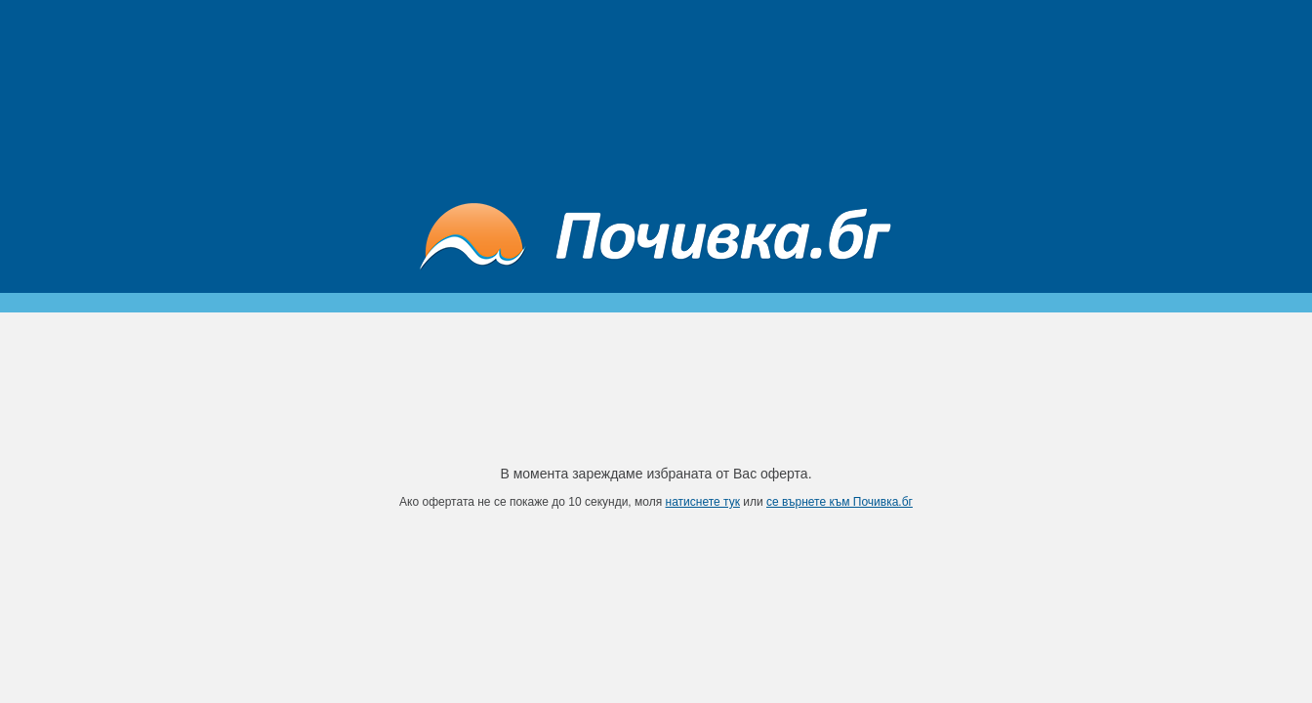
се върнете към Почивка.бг (839, 502)
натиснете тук (703, 502)
